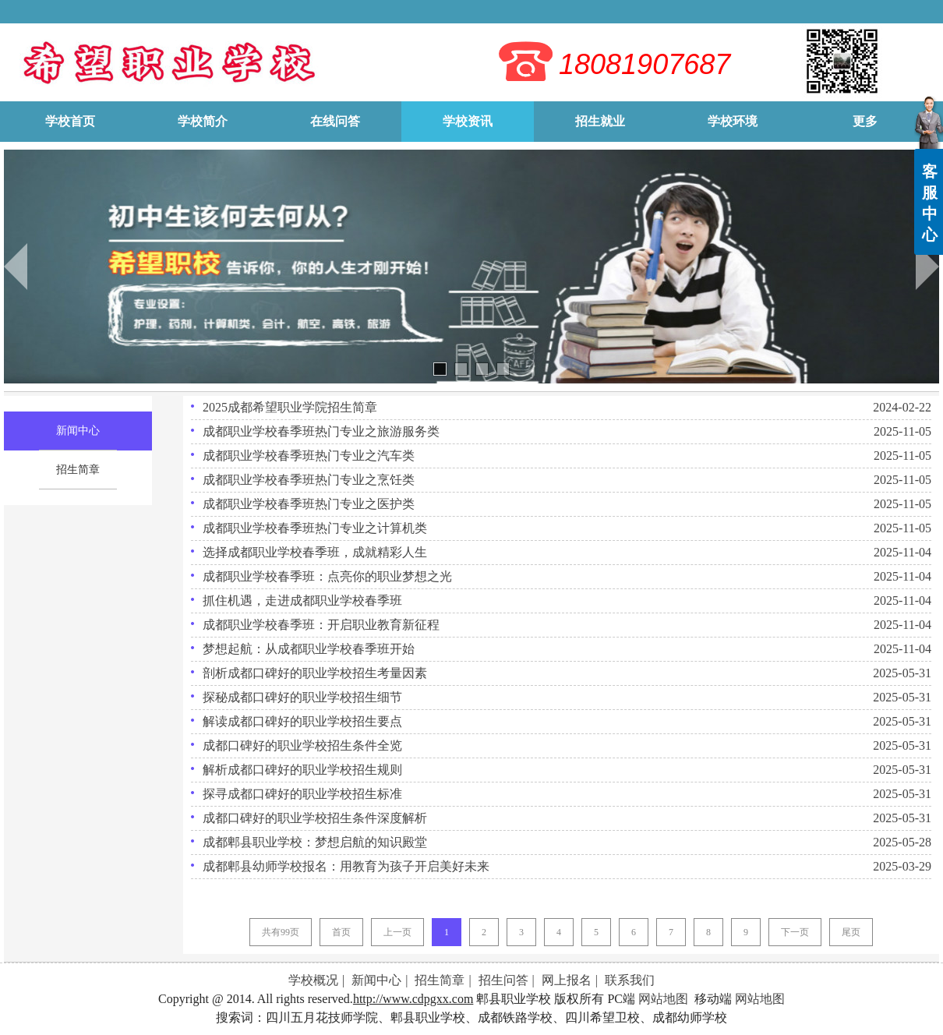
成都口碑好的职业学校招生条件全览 (302, 745)
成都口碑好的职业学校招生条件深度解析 (315, 818)
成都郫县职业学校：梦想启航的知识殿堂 (315, 842)
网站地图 (663, 998)
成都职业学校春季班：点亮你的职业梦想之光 (327, 576)
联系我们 (630, 980)
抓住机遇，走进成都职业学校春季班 (302, 600)
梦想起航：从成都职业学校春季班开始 (309, 648)
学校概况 (313, 980)
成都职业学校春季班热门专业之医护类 (309, 503)
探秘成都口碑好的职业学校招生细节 (302, 697)
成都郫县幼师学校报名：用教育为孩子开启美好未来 (346, 866)
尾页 (851, 932)
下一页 (795, 932)
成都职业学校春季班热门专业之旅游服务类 (321, 431)
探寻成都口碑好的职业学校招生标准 (302, 793)
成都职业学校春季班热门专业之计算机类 (315, 528)
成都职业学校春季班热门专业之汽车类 (309, 455)
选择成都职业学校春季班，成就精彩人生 (315, 552)
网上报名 (567, 980)
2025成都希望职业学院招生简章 (290, 407)
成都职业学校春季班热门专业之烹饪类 (309, 479)
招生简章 (439, 980)
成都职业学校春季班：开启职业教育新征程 (321, 624)
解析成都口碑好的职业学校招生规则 (302, 769)
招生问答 (503, 980)
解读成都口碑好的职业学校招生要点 (302, 721)
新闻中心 (376, 980)
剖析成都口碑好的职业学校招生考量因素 (315, 673)
